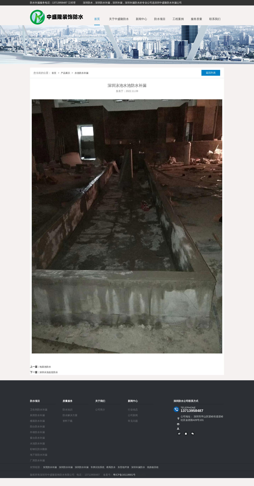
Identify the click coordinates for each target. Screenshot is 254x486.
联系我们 (214, 18)
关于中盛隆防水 (119, 18)
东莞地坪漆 (123, 467)
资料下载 (67, 420)
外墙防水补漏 (37, 432)
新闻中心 (141, 18)
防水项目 (159, 18)
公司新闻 (133, 415)
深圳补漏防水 (138, 467)
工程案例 (178, 18)
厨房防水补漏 (37, 415)
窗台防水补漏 (37, 437)
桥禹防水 (111, 467)
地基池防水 (45, 366)
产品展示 (65, 73)
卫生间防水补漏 (38, 409)
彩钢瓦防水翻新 (38, 449)
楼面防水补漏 (37, 420)
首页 (97, 18)
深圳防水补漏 (66, 467)
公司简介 (100, 409)
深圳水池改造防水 (49, 372)
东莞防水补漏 (50, 467)
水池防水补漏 (81, 73)
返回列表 (211, 72)
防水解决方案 (70, 415)
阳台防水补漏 (37, 426)
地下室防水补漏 (38, 454)
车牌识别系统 (97, 467)
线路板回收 (153, 467)
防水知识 (67, 409)
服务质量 (196, 18)
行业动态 (133, 409)
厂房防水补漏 (37, 460)
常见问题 (133, 420)
